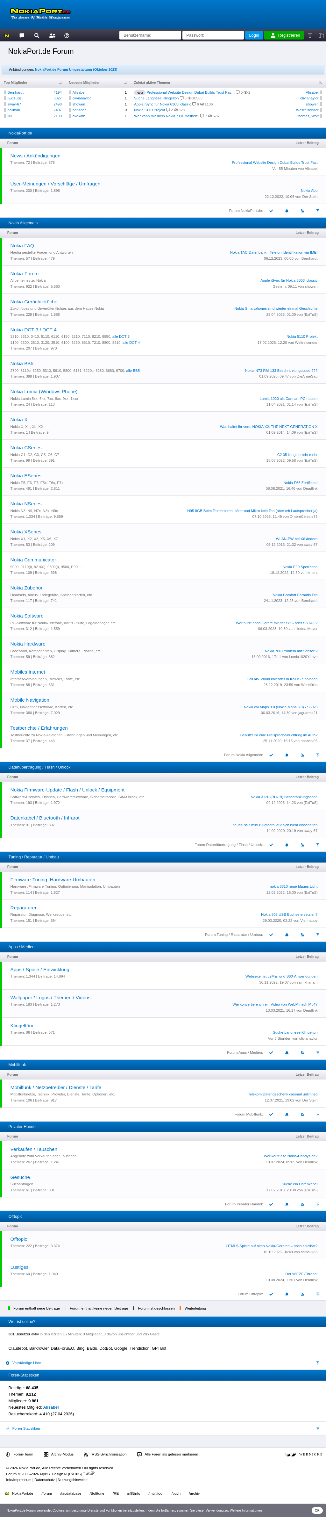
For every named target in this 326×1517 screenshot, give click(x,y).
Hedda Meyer (306, 629)
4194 (57, 92)
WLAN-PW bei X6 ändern (297, 539)
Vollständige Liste (23, 1363)
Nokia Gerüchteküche (34, 301)
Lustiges (20, 1267)
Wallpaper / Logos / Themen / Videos (51, 997)
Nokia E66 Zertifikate (301, 483)
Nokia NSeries (26, 503)
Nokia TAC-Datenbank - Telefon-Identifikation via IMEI (274, 252)
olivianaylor (82, 98)
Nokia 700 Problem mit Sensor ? (291, 651)
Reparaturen (24, 907)
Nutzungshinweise (72, 1480)
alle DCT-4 (131, 342)
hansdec (80, 110)
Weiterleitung (195, 1308)
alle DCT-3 (121, 336)
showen (79, 104)
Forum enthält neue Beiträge (36, 1308)
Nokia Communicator (33, 559)
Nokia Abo (309, 190)
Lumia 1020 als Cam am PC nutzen (289, 399)
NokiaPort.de (19, 1493)
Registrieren (285, 35)
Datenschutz (44, 1480)
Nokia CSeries (26, 447)
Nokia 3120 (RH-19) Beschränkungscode (284, 797)
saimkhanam (307, 982)
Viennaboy (308, 920)
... (33, 123)
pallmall (13, 110)
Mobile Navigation (30, 700)
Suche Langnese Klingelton (156, 98)
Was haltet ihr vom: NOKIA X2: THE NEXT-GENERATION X (268, 427)
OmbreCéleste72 (303, 516)
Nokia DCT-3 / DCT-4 (34, 329)
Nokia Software (27, 615)
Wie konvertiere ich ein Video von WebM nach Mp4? (274, 1004)
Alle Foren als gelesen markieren (167, 1454)
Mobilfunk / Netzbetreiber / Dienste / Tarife (56, 1087)
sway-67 (14, 104)
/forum (47, 1493)
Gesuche (20, 1177)
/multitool (156, 1493)
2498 (57, 104)
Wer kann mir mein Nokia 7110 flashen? (166, 116)
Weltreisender (307, 110)
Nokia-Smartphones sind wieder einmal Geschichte (275, 308)
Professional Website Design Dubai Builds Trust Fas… (190, 92)
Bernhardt (15, 92)
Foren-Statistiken (23, 1429)
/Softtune (97, 1493)
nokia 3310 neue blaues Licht (294, 886)
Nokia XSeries (26, 531)
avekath (79, 116)
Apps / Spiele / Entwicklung (40, 969)
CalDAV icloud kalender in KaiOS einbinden (282, 679)
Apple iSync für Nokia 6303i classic (162, 104)
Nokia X (19, 419)
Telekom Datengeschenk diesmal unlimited (282, 1094)
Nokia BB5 (22, 363)
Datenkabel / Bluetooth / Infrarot (45, 817)
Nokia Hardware (28, 644)
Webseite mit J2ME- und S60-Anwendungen (281, 976)
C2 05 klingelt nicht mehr (297, 455)
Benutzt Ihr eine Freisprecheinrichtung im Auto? (279, 735)
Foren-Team (19, 1454)
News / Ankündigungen (35, 155)
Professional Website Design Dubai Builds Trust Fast (274, 162)
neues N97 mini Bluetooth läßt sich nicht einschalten (274, 825)
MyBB (45, 1474)
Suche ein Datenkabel (300, 1184)
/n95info (133, 1493)
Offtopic (19, 1239)
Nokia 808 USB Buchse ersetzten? (289, 914)
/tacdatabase (70, 1493)
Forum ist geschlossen (156, 1308)
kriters (312, 572)
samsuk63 (309, 1252)
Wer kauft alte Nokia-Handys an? (291, 1156)
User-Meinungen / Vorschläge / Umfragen (56, 183)
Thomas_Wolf (307, 116)
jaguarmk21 (307, 713)
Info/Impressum (18, 1480)
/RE (116, 1493)
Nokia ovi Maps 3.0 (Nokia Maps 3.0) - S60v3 (281, 707)
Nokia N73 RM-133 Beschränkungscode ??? (281, 370)
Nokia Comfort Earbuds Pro (295, 595)
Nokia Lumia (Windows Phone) (44, 391)
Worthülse (309, 685)
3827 (57, 98)
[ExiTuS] (14, 98)
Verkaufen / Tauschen (34, 1149)
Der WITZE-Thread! (301, 1274)
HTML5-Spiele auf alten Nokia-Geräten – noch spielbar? (272, 1246)
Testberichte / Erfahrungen (39, 728)
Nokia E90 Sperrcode (300, 567)
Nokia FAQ (22, 245)
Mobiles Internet (28, 672)
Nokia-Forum (25, 273)
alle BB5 (133, 370)
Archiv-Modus (59, 1454)
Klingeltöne (23, 1025)
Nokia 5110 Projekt (149, 110)
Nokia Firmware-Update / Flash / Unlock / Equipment (68, 789)
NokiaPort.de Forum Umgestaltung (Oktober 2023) (76, 69)
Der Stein (309, 197)
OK (317, 1510)
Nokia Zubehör (27, 587)
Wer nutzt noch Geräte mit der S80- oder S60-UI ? (276, 623)
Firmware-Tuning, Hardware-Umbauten (53, 879)
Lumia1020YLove (303, 657)
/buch (176, 1493)
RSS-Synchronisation (105, 1454)
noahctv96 (309, 741)
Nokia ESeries (26, 475)
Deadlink (310, 488)
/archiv (194, 1493)
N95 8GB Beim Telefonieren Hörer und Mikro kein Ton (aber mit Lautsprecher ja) (252, 511)
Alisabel (79, 92)
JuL (10, 116)
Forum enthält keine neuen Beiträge (99, 1308)
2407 (57, 110)
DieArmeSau (307, 376)
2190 (57, 116)
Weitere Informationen (246, 1510)
